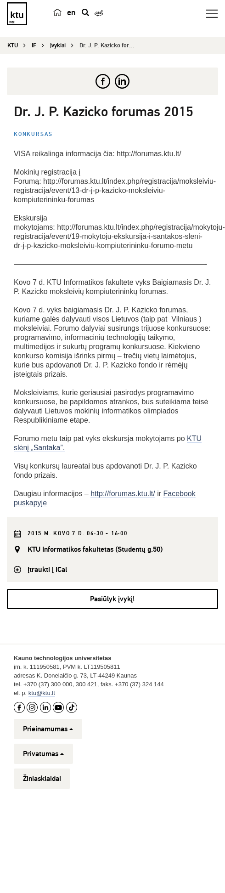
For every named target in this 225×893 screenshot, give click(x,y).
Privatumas (43, 753)
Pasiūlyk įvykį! (112, 599)
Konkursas (33, 134)
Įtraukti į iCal (47, 569)
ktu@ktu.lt (41, 693)
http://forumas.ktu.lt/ (122, 493)
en (71, 12)
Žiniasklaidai (42, 778)
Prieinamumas (48, 729)
